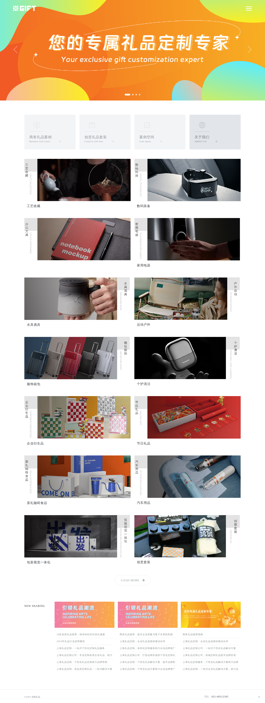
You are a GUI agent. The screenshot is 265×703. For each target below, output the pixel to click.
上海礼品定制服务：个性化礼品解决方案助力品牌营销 (210, 663)
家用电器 (143, 265)
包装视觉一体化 (39, 562)
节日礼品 (143, 443)
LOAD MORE (130, 580)
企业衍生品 (35, 443)
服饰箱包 (33, 384)
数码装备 (143, 206)
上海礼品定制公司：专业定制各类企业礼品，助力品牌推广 (84, 656)
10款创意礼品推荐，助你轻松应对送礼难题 (81, 634)
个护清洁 (143, 384)
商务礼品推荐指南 (193, 634)
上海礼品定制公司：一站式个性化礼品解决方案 (209, 648)
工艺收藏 (33, 206)
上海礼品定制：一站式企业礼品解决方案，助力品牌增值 (210, 670)
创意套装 (143, 562)
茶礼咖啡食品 (37, 503)
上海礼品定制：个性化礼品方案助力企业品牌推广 (147, 669)
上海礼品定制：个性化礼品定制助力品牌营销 (82, 662)
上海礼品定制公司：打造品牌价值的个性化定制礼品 (147, 656)
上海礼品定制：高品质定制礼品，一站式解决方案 (84, 669)
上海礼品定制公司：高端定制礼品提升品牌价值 (209, 655)
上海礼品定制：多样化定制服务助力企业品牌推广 (147, 648)
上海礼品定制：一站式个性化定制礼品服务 (81, 648)
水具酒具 (33, 324)
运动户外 (143, 324)
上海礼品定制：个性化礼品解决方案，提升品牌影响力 (147, 663)
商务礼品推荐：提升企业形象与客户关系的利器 (146, 634)
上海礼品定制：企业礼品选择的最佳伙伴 (142, 641)
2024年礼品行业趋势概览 (71, 641)
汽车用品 (143, 503)
